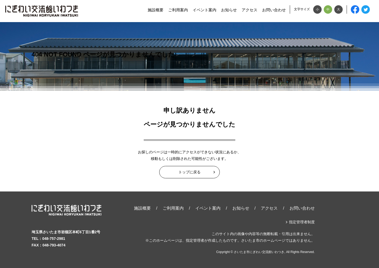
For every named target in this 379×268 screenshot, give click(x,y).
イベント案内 (204, 10)
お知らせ (229, 10)
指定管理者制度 (302, 222)
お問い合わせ (274, 10)
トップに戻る (189, 172)
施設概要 (155, 10)
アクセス (249, 10)
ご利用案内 (178, 10)
